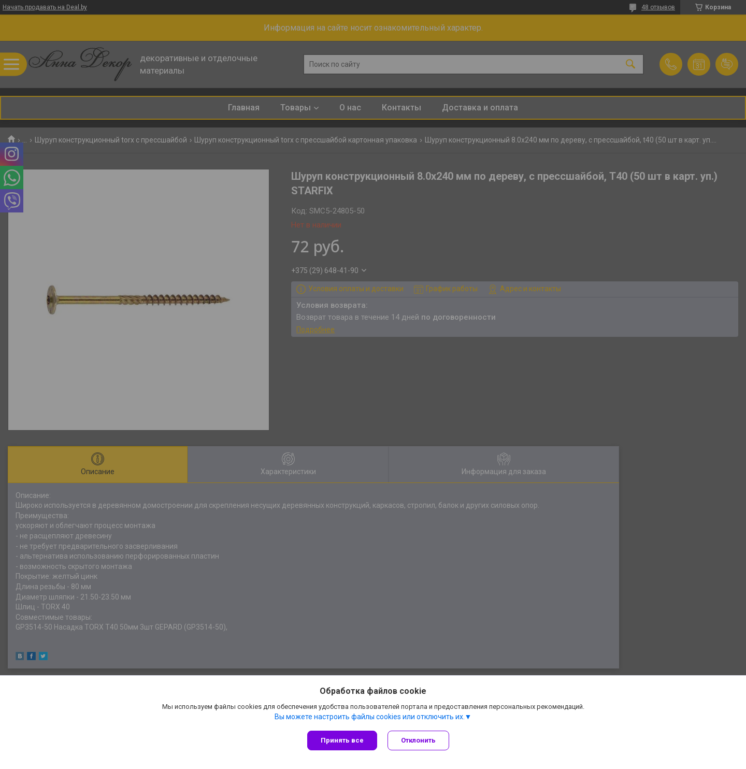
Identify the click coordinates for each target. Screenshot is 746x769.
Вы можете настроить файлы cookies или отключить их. (370, 717)
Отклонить (418, 740)
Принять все (342, 740)
